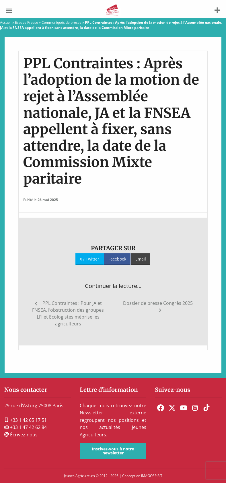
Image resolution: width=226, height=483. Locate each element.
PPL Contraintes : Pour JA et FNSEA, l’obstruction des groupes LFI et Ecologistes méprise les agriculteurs (68, 313)
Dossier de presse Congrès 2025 (158, 303)
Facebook (117, 259)
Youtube (183, 408)
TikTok (206, 408)
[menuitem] (160, 408)
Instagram (195, 408)
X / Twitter (89, 259)
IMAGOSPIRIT (151, 475)
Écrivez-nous (21, 435)
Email (140, 259)
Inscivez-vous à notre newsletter (113, 451)
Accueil (5, 22)
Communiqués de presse (61, 22)
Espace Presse (26, 22)
